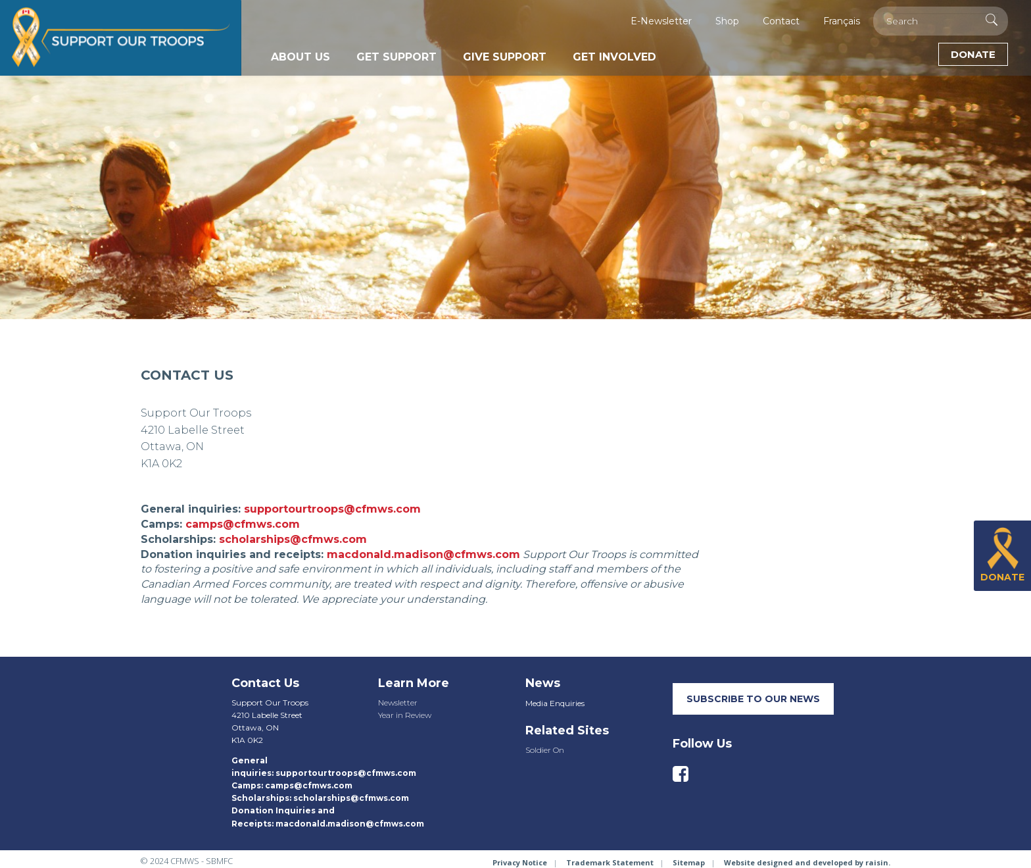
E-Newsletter (661, 21)
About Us (300, 57)
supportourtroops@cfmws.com (332, 509)
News (542, 683)
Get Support (396, 57)
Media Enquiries (555, 703)
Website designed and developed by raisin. (807, 862)
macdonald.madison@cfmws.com (423, 554)
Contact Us (265, 683)
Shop (727, 21)
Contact (781, 21)
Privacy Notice (519, 862)
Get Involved (614, 57)
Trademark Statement (610, 862)
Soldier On (544, 750)
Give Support (504, 57)
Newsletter (398, 702)
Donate (973, 54)
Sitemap (689, 862)
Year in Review (404, 715)
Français (841, 21)
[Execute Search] (991, 19)
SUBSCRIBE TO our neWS (753, 699)
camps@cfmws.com (242, 524)
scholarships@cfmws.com (293, 539)
